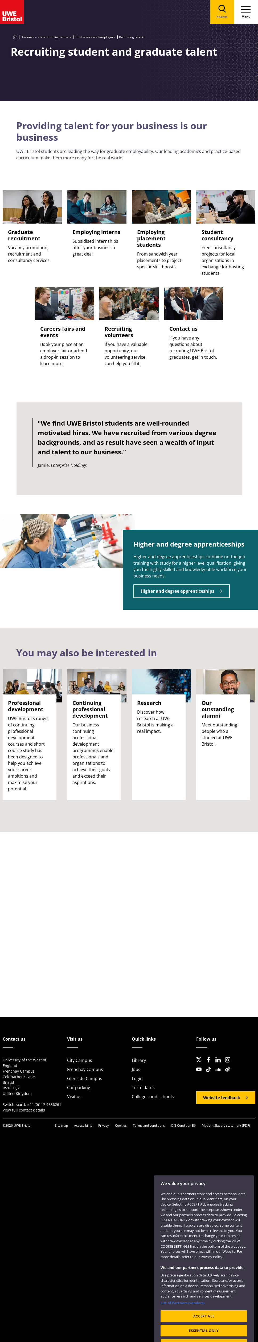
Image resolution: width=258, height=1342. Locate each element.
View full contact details (24, 1110)
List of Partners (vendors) (182, 1313)
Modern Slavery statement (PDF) (226, 1125)
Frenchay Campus (85, 1069)
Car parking (78, 1087)
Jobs (136, 1069)
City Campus (79, 1060)
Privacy (103, 1125)
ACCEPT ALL (204, 1326)
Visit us (74, 1097)
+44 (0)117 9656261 (44, 1104)
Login (137, 1078)
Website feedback (221, 1098)
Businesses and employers (95, 37)
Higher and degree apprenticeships (177, 591)
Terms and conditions (149, 1125)
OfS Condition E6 (183, 1125)
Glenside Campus (84, 1078)
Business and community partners (46, 37)
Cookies (121, 1125)
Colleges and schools (153, 1097)
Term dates (143, 1087)
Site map (61, 1125)
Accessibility (83, 1125)
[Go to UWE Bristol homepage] (15, 37)
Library (139, 1060)
